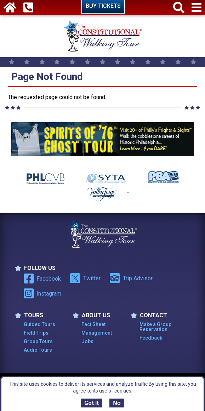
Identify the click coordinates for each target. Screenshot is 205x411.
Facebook (42, 278)
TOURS (29, 315)
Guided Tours (39, 324)
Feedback (150, 337)
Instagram (42, 293)
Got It (91, 403)
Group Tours (38, 341)
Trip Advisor (131, 278)
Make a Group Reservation (155, 327)
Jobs (87, 341)
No (116, 403)
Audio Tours (38, 349)
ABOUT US (91, 315)
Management (96, 332)
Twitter (85, 278)
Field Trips (36, 332)
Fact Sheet (93, 324)
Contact (149, 315)
